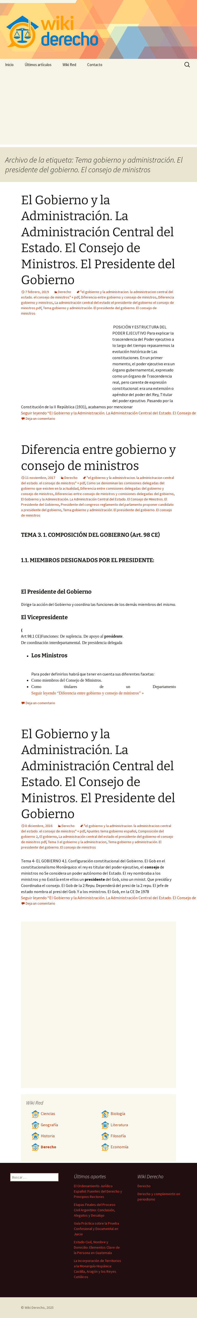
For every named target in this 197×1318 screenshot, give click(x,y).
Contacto (94, 64)
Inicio (9, 64)
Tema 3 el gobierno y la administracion (77, 842)
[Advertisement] (98, 109)
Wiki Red (69, 64)
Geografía (44, 1124)
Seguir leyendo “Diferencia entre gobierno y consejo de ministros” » (87, 693)
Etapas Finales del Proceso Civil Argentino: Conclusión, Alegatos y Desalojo (94, 1210)
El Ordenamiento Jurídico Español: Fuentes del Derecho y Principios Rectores (98, 1191)
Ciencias (43, 1113)
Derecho (64, 292)
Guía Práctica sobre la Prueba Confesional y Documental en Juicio (96, 1228)
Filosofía (113, 1135)
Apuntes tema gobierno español (111, 831)
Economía (114, 1146)
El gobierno (48, 836)
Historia (43, 1135)
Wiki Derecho (35, 1307)
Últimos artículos (38, 64)
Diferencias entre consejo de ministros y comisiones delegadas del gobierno (114, 493)
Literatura (114, 1124)
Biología (113, 1113)
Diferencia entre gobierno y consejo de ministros (118, 297)
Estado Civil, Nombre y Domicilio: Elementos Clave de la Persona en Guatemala (97, 1247)
